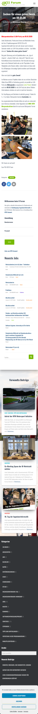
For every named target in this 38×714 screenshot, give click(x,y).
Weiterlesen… (10, 431)
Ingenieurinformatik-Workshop (12, 597)
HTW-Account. (8, 212)
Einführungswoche (9, 572)
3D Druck (5, 547)
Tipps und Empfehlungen (20, 413)
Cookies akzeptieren (19, 696)
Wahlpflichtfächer (9, 641)
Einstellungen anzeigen (19, 707)
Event (6, 413)
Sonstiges (12, 177)
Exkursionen (6, 582)
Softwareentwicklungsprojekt (12, 616)
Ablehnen (19, 701)
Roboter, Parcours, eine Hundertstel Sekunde (17, 665)
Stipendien (6, 626)
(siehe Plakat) (27, 85)
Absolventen (6, 552)
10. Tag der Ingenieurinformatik (16, 516)
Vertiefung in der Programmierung (14, 636)
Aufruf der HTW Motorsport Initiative (18, 416)
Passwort (7, 231)
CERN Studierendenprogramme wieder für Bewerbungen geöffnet (16, 677)
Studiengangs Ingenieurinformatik (20, 208)
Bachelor (6, 562)
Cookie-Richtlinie (13, 711)
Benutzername (9, 222)
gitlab (4, 587)
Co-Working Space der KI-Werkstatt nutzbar (18, 467)
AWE (4, 557)
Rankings (5, 611)
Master (5, 607)
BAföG (4, 567)
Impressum (20, 711)
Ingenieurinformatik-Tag (10, 592)
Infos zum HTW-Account (11, 251)
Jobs (4, 602)
